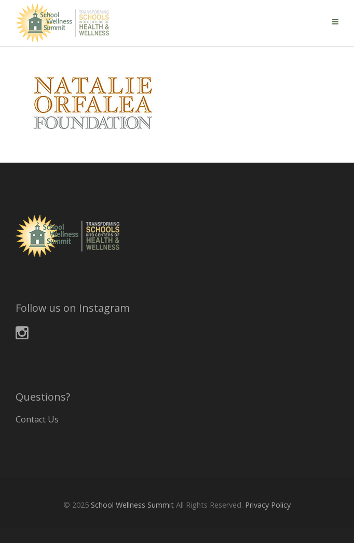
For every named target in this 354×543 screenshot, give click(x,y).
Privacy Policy (268, 505)
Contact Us (37, 419)
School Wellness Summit (132, 505)
